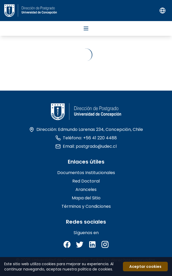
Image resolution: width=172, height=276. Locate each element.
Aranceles (86, 189)
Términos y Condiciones (86, 206)
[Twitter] (79, 244)
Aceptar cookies (145, 266)
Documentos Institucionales (86, 173)
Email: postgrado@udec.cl (86, 146)
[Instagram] (105, 244)
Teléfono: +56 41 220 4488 (86, 138)
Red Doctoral (86, 181)
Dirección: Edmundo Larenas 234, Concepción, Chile (86, 129)
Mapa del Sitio (86, 198)
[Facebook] (67, 244)
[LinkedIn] (92, 244)
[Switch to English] (162, 10)
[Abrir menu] (86, 28)
